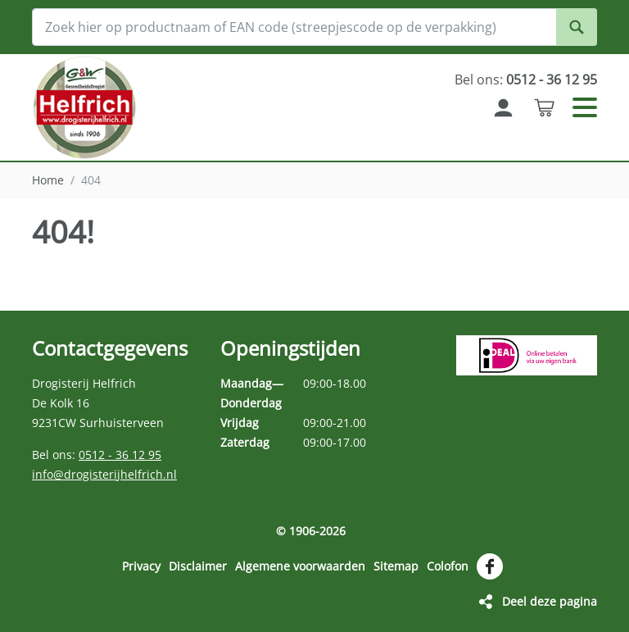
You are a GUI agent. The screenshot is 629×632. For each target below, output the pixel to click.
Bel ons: (526, 79)
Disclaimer (198, 566)
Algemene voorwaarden (300, 566)
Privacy (141, 566)
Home (48, 180)
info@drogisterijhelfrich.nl (104, 474)
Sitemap (396, 566)
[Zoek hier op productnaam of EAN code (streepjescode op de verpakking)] (314, 27)
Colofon (447, 566)
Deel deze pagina (549, 601)
